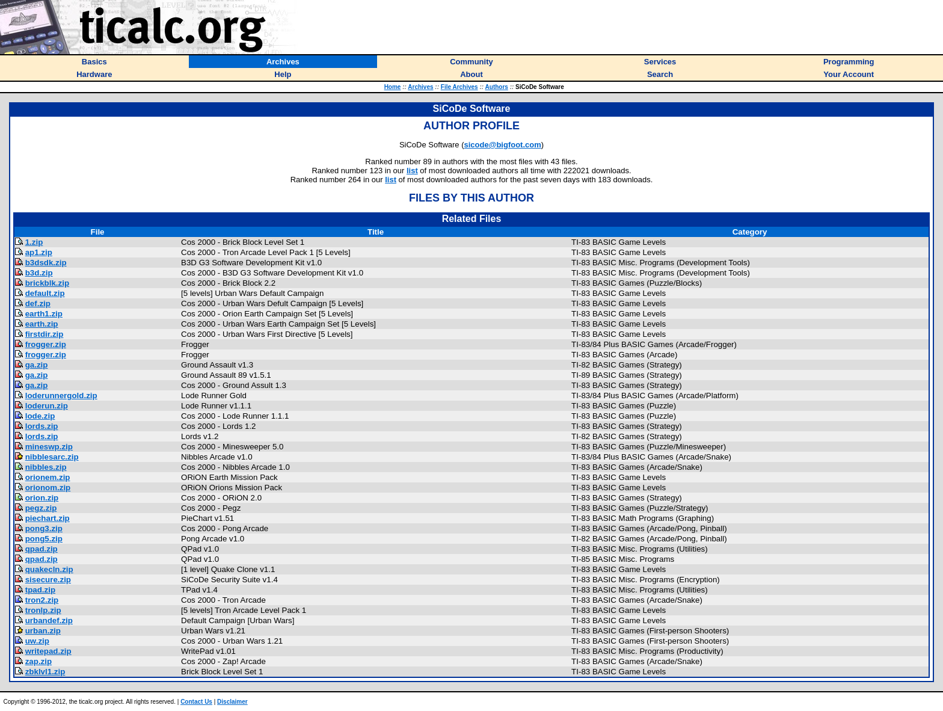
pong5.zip (44, 538)
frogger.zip (45, 344)
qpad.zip (41, 548)
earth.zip (41, 323)
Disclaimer (232, 701)
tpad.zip (40, 589)
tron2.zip (42, 600)
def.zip (38, 303)
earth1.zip (44, 313)
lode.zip (40, 415)
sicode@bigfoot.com (502, 144)
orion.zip (42, 497)
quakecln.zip (49, 569)
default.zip (45, 293)
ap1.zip (38, 252)
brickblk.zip (47, 283)
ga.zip (36, 364)
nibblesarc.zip (52, 456)
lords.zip (41, 426)
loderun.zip (46, 405)
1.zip (34, 242)
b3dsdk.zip (46, 262)
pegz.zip (41, 507)
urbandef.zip (49, 620)
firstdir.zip (44, 334)
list (412, 170)
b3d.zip (39, 272)
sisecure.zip (48, 579)
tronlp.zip (43, 610)
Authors (496, 87)
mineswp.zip (49, 446)
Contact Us (196, 701)
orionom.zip (48, 487)
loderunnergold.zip (61, 395)
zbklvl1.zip (45, 671)
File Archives (459, 87)
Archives (420, 87)
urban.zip (43, 630)
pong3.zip (44, 528)
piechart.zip (47, 518)
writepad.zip (48, 651)
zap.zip (38, 661)
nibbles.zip (46, 467)
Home (392, 87)
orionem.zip (47, 477)
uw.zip (37, 640)
